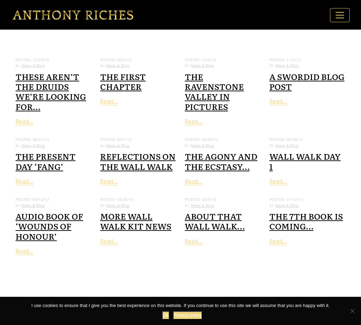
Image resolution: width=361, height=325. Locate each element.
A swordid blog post (306, 81)
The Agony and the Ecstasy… (221, 161)
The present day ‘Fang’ (45, 161)
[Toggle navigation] (340, 15)
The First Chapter (123, 81)
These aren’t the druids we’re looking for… (51, 91)
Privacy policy (188, 315)
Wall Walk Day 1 (305, 161)
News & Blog (33, 65)
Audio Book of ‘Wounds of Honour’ (49, 226)
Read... (24, 121)
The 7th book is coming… (306, 221)
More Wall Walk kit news (135, 221)
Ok (166, 315)
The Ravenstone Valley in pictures (214, 91)
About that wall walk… (215, 221)
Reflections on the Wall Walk (138, 161)
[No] (352, 310)
